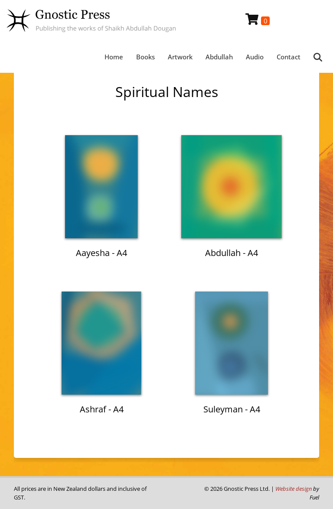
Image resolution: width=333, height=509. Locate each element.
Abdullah (219, 56)
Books (145, 56)
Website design (293, 489)
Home (113, 56)
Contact (288, 56)
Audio (255, 56)
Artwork (180, 56)
